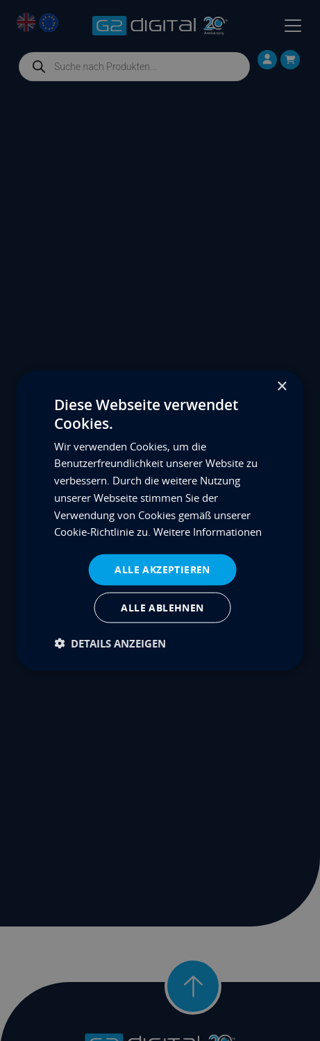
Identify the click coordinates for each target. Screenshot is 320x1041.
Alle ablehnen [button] (162, 606)
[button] (110, 643)
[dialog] (160, 521)
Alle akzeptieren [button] (162, 569)
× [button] (281, 387)
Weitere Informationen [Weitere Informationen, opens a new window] (207, 532)
